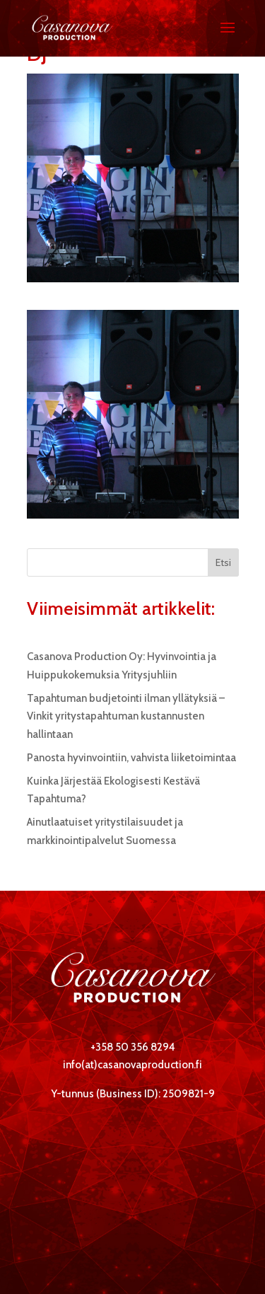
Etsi (223, 562)
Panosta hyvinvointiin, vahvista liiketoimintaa (131, 757)
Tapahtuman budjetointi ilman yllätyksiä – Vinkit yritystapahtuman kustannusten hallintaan (126, 716)
